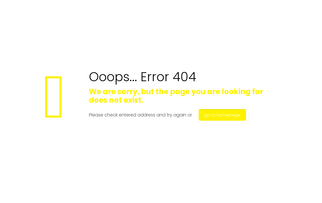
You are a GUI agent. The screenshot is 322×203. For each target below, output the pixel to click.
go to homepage (222, 115)
